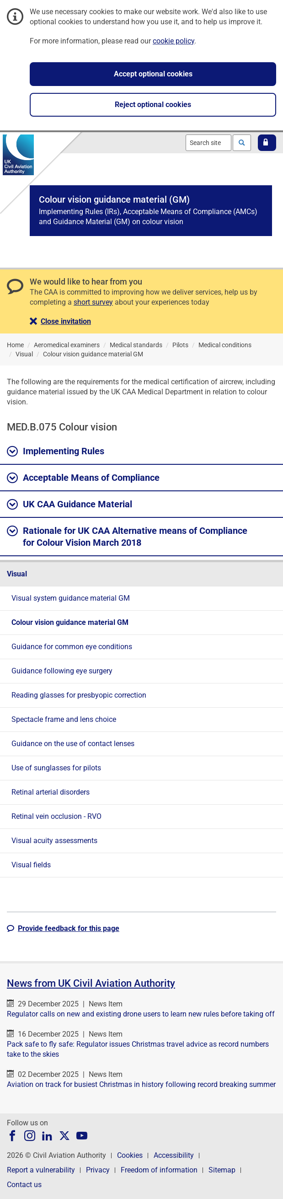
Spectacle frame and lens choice (63, 719)
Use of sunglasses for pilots (56, 767)
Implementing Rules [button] (55, 451)
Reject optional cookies (153, 104)
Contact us (24, 1184)
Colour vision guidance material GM (69, 622)
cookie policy (173, 41)
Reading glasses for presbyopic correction (78, 695)
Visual (17, 574)
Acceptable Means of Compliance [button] (83, 478)
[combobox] (208, 142)
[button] (267, 142)
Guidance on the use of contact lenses (72, 743)
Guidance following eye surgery (61, 671)
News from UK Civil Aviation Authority (91, 983)
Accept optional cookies (153, 74)
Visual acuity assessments (54, 840)
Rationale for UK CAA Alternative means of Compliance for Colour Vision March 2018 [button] (127, 536)
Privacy (98, 1170)
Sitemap (221, 1170)
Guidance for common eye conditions (71, 646)
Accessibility (174, 1155)
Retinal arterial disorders (50, 792)
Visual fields (31, 864)
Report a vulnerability (41, 1170)
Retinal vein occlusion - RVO (56, 816)
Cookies (130, 1155)
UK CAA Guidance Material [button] (69, 504)
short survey (93, 302)
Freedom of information (159, 1170)
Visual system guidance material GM (70, 598)
